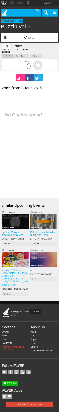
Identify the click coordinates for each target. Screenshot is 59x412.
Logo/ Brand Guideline (41, 350)
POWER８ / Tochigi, (15, 289)
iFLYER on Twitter (4, 372)
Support (34, 339)
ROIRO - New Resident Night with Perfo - (43, 233)
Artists (5, 335)
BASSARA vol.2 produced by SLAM (12, 233)
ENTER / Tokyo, (13, 239)
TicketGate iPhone (9, 396)
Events (9, 20)
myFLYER (7, 343)
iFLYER (6, 312)
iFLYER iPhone (4, 396)
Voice (29, 37)
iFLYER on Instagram (16, 372)
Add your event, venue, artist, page (13, 348)
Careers (34, 347)
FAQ (33, 335)
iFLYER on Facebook (10, 372)
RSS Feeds (28, 372)
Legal (33, 343)
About (33, 332)
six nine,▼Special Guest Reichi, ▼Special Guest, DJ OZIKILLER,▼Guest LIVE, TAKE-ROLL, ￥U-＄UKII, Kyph (15, 277)
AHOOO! (35, 270)
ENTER (8, 243)
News (4, 339)
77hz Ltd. (35, 311)
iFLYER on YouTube (22, 372)
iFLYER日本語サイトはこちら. (29, 404)
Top (21, 20)
